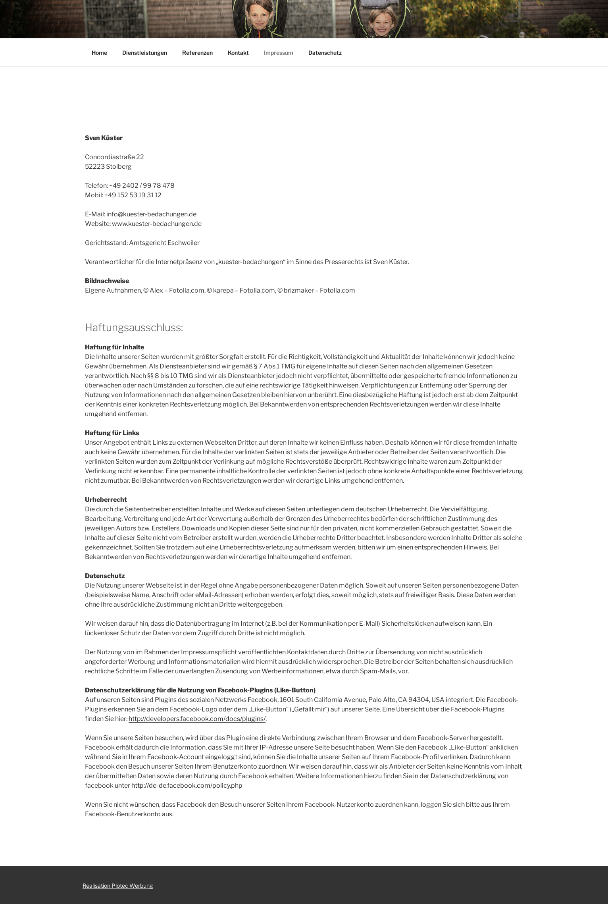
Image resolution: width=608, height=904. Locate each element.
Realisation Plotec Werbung (118, 885)
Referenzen (197, 52)
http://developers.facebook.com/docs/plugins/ (197, 719)
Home (99, 52)
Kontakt (238, 52)
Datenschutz (325, 52)
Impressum (278, 52)
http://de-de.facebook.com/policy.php (186, 785)
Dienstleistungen (144, 52)
